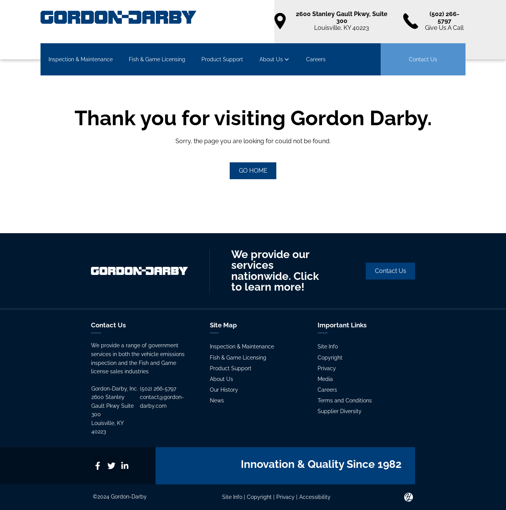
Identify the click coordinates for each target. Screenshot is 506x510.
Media (325, 379)
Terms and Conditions (345, 400)
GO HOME (253, 170)
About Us (274, 59)
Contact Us (423, 59)
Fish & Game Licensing (157, 59)
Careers (316, 59)
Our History (224, 390)
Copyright (330, 358)
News (217, 400)
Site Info (328, 346)
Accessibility (315, 497)
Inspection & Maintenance (81, 59)
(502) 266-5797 (158, 389)
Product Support (222, 59)
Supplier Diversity (340, 411)
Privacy (327, 368)
